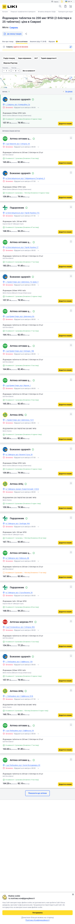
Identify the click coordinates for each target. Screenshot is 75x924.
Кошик (71, 6)
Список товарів (65, 6)
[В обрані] (71, 98)
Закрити (73, 894)
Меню (4, 7)
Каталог (5, 12)
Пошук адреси (4, 46)
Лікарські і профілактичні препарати (23, 12)
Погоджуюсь (37, 913)
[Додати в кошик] (65, 124)
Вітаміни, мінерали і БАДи (47, 12)
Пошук (60, 6)
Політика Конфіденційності (37, 920)
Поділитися (26, 33)
